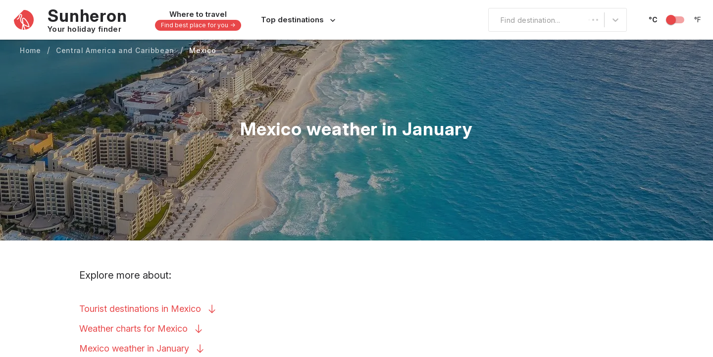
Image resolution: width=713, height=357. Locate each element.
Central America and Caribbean (115, 50)
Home (30, 50)
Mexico (202, 50)
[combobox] (495, 20)
